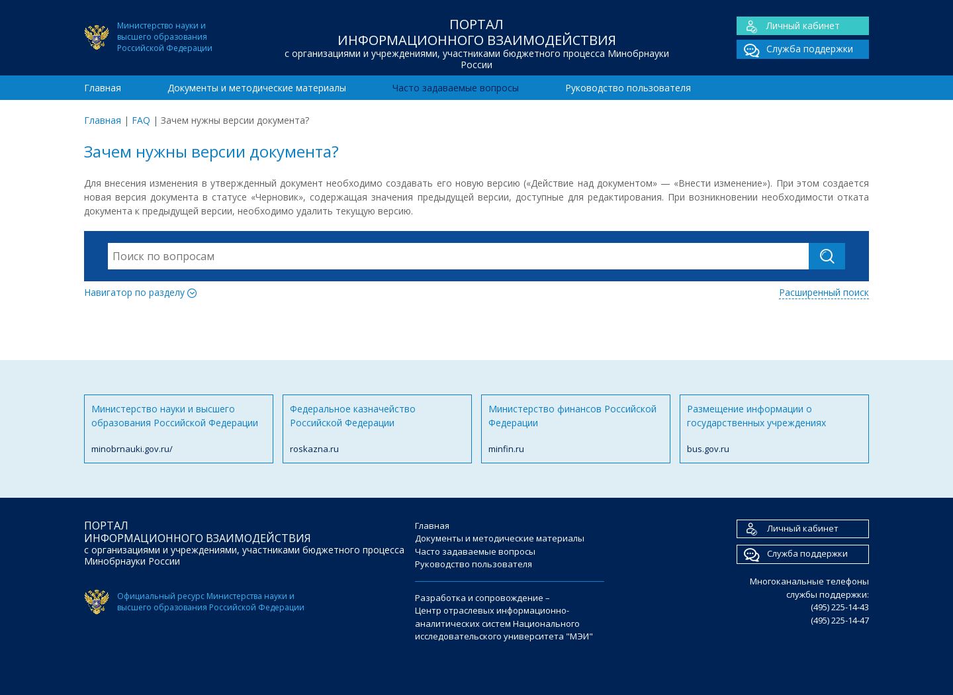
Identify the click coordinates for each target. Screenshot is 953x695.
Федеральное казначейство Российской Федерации (377, 429)
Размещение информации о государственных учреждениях (774, 429)
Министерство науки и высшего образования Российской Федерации (178, 429)
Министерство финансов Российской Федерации (575, 429)
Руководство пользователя (628, 87)
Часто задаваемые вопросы (455, 87)
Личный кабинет (788, 26)
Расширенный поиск (824, 292)
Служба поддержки (795, 49)
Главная (102, 87)
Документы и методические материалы (256, 87)
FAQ (141, 120)
